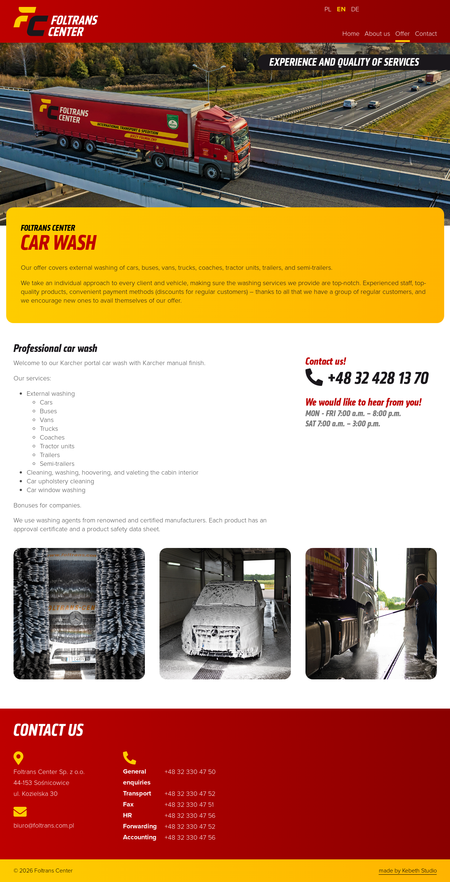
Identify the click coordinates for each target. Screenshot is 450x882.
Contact (426, 33)
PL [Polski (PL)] (327, 8)
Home (350, 33)
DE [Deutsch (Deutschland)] (355, 8)
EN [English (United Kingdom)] (341, 9)
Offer (402, 33)
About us (377, 33)
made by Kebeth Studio (408, 870)
